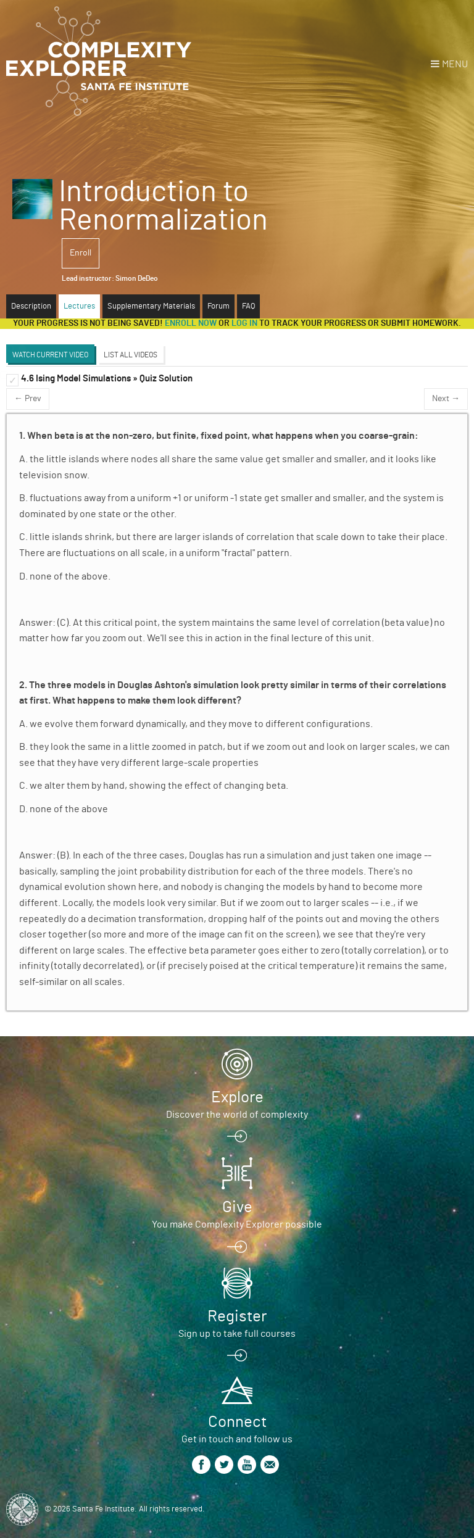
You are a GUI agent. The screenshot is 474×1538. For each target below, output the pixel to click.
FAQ (248, 306)
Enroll (80, 253)
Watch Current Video (50, 355)
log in (244, 323)
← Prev (27, 398)
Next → (446, 398)
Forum (218, 306)
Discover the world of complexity (237, 1115)
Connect (237, 1422)
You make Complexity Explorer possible (237, 1224)
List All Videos (130, 355)
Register (237, 1316)
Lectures (79, 306)
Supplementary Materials (151, 306)
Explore (237, 1097)
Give (237, 1207)
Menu (455, 64)
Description (31, 306)
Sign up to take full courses (237, 1334)
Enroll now (191, 323)
